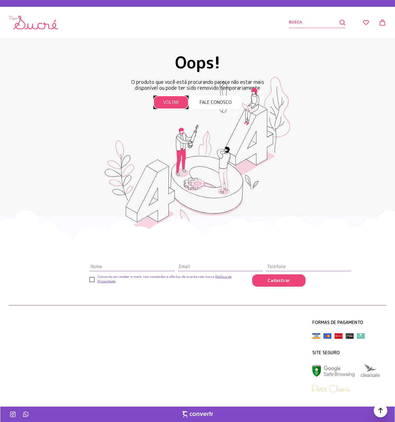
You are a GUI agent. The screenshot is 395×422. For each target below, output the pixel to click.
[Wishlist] (366, 22)
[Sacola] (382, 22)
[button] (380, 410)
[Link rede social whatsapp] (25, 414)
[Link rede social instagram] (13, 414)
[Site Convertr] (197, 414)
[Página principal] (33, 22)
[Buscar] (317, 22)
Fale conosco (216, 102)
